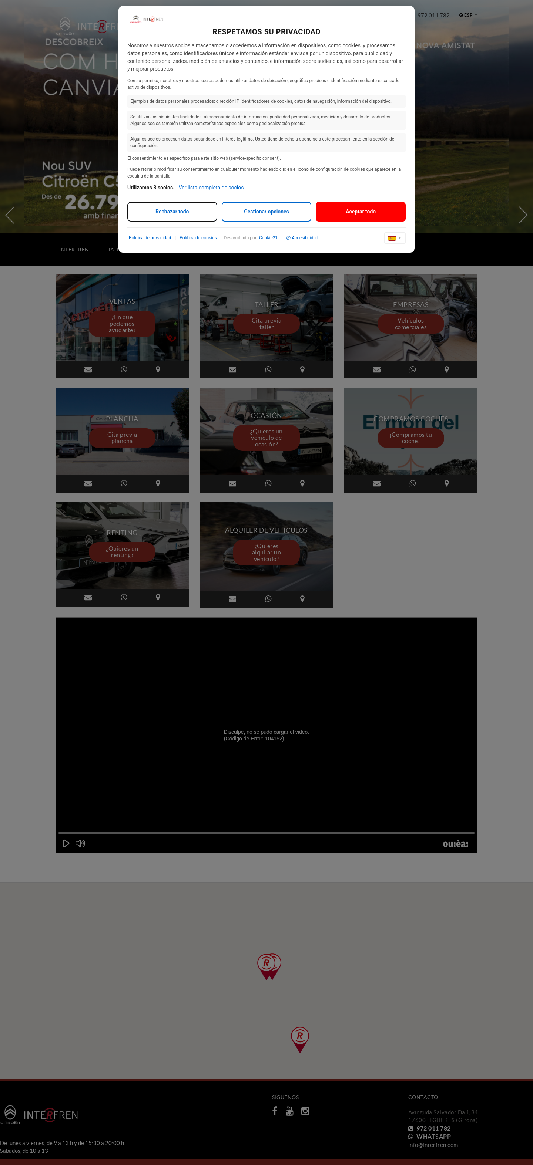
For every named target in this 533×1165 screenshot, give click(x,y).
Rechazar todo (172, 212)
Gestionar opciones (266, 212)
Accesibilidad (302, 237)
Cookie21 (268, 237)
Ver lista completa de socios (211, 187)
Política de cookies (198, 237)
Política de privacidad (150, 237)
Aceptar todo (361, 212)
